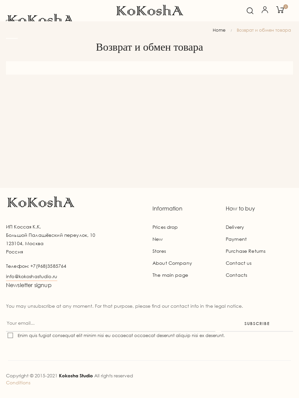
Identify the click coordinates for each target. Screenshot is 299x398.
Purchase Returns (245, 251)
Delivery (235, 227)
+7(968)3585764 (48, 266)
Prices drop (165, 227)
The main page (170, 275)
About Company (172, 263)
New (157, 239)
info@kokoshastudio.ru (31, 276)
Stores (159, 251)
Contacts (236, 275)
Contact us (238, 263)
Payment (236, 239)
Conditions (18, 382)
